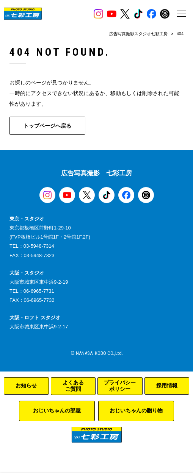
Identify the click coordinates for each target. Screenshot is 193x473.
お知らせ (26, 385)
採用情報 (166, 385)
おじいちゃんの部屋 (57, 410)
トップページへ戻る (47, 126)
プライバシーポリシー (120, 385)
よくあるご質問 (73, 385)
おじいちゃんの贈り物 (136, 410)
